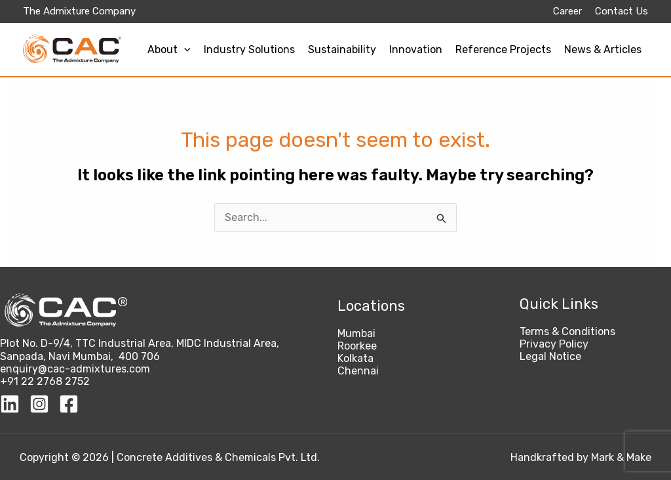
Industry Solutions (249, 49)
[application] (184, 49)
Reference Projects (503, 49)
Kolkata (355, 358)
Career (567, 11)
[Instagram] (39, 404)
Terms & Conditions (567, 331)
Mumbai (356, 333)
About (169, 49)
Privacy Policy (554, 344)
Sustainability (342, 49)
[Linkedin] (10, 404)
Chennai (358, 371)
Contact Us (621, 11)
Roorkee (357, 346)
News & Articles (603, 49)
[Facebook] (69, 404)
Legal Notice (550, 356)
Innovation (415, 49)
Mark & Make (621, 457)
